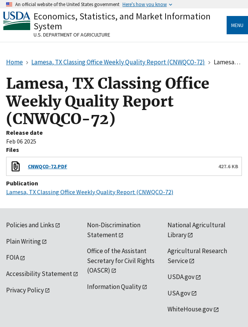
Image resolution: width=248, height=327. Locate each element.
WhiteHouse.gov (190, 309)
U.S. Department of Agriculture (72, 34)
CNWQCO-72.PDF (47, 166)
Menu (237, 25)
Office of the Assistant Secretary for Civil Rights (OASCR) (121, 260)
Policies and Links (30, 225)
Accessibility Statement (39, 274)
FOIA (12, 257)
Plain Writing (23, 241)
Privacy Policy (25, 290)
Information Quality (114, 286)
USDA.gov (181, 277)
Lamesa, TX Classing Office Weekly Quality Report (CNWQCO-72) (89, 192)
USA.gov (178, 293)
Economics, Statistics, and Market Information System (122, 21)
